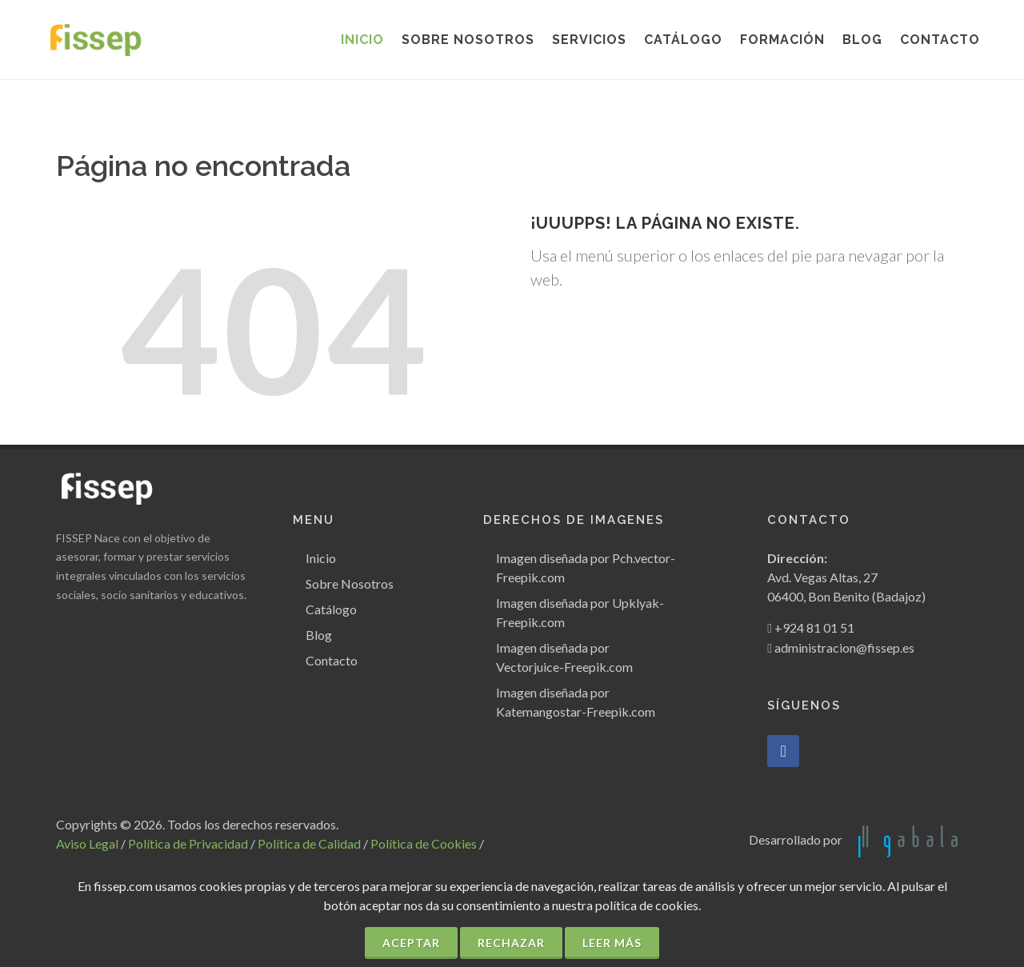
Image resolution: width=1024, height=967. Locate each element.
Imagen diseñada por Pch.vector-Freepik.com (585, 567)
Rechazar (511, 942)
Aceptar (411, 942)
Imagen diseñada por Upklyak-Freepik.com (580, 612)
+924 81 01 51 (814, 627)
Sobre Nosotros (350, 583)
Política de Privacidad (188, 843)
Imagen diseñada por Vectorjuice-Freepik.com (564, 657)
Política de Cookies (423, 843)
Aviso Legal (87, 843)
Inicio (321, 557)
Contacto (332, 660)
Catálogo (331, 609)
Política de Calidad (309, 843)
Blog (319, 634)
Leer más (612, 942)
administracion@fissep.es (844, 647)
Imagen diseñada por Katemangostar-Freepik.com (575, 702)
